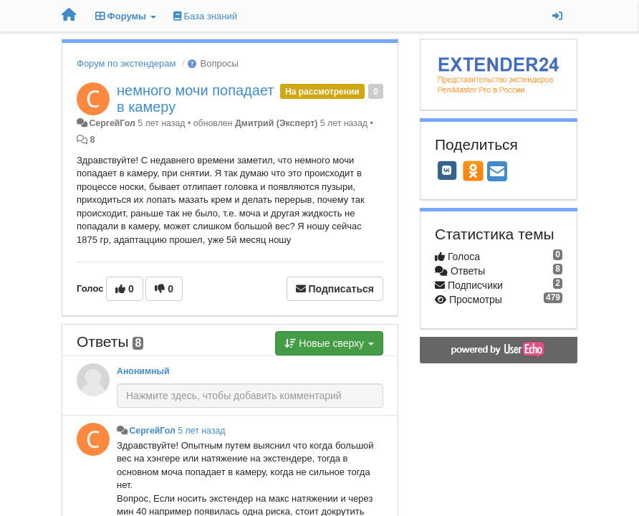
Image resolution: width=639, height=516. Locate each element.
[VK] (447, 170)
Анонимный (143, 371)
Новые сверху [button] (329, 343)
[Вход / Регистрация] (557, 16)
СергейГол (112, 123)
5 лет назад (201, 431)
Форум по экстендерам (126, 63)
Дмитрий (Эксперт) (276, 123)
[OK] (473, 170)
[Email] (497, 172)
